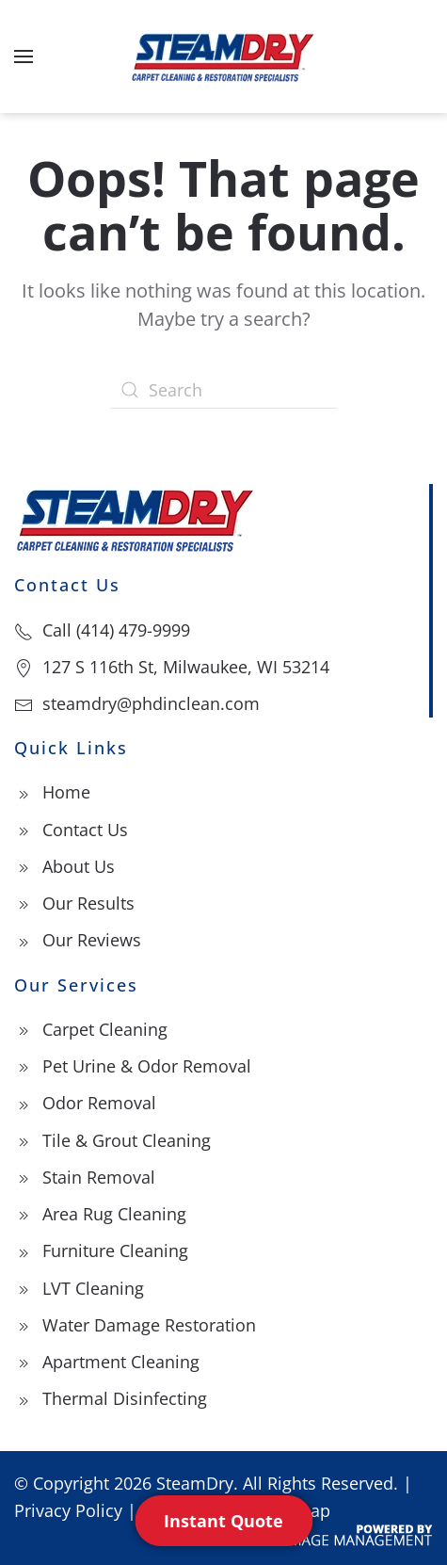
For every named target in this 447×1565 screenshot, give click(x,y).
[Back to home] (224, 56)
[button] (23, 56)
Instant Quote (223, 1520)
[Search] (224, 390)
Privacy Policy (68, 1510)
